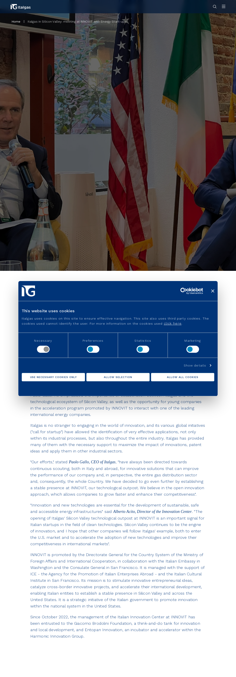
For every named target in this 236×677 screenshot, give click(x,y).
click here (173, 324)
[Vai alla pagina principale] (21, 6)
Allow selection (118, 377)
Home (16, 21)
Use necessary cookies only (53, 377)
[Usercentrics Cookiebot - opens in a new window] (183, 290)
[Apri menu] (223, 7)
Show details (195, 365)
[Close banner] (212, 290)
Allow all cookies (182, 377)
